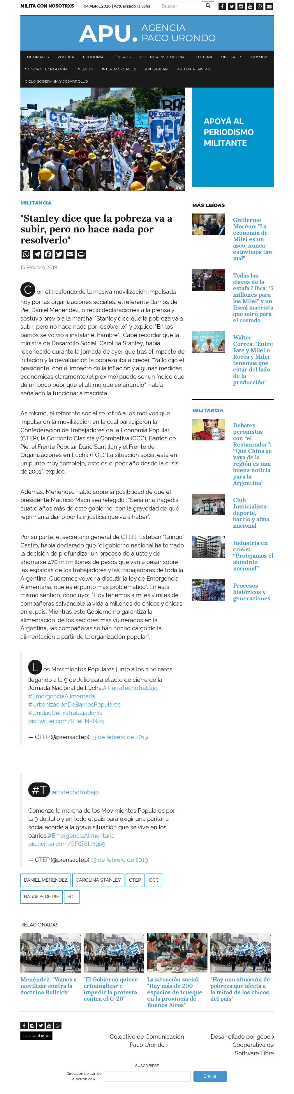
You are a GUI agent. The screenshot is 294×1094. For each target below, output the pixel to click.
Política (65, 57)
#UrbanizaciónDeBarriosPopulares (74, 704)
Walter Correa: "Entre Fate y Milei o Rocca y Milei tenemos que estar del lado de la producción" (253, 360)
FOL (71, 896)
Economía (93, 57)
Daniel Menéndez (46, 880)
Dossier (259, 57)
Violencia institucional (163, 57)
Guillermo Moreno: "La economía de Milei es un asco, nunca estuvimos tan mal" (252, 239)
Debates (84, 69)
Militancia (36, 203)
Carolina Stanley (98, 880)
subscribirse (36, 1035)
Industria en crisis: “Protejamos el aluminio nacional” (253, 555)
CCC (154, 880)
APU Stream (156, 69)
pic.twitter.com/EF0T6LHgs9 (66, 843)
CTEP (135, 880)
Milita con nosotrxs (47, 6)
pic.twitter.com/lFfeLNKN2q (66, 721)
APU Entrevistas (193, 69)
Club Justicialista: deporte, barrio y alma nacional (251, 512)
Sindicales (231, 57)
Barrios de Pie (41, 896)
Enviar (210, 1076)
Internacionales (119, 69)
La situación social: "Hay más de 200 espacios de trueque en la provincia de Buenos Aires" (174, 992)
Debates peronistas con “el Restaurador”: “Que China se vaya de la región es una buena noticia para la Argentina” (252, 454)
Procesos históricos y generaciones (251, 592)
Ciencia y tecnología (46, 69)
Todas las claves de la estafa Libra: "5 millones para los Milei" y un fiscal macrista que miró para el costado (253, 298)
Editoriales (37, 57)
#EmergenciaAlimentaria (61, 696)
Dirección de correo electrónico (84, 1076)
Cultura (204, 57)
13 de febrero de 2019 (119, 737)
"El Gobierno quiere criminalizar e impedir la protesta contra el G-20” (111, 989)
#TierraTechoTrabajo (130, 687)
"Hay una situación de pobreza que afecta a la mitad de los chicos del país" (240, 989)
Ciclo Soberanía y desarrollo (56, 81)
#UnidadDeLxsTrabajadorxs (65, 712)
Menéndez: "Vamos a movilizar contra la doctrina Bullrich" (48, 986)
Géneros (121, 57)
